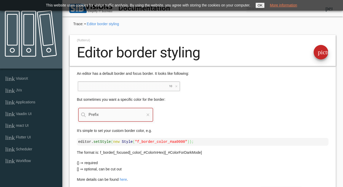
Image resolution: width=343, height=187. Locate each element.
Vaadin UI (18, 114)
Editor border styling (103, 24)
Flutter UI (18, 137)
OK (260, 5)
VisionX (16, 78)
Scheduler (18, 149)
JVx (13, 90)
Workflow (18, 161)
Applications (20, 102)
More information (283, 5)
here (123, 179)
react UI (17, 125)
